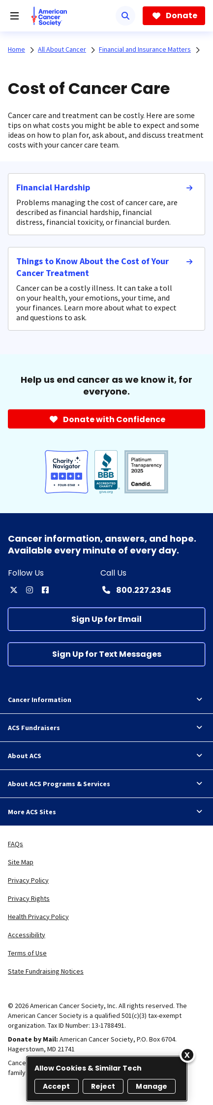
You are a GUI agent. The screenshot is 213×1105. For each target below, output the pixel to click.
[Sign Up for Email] (106, 619)
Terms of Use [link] (27, 953)
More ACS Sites (106, 812)
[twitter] (14, 590)
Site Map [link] (20, 862)
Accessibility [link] (26, 934)
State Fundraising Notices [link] (46, 971)
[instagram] (29, 590)
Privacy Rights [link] (29, 898)
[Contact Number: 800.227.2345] (135, 590)
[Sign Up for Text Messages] (106, 654)
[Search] (125, 16)
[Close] (187, 1055)
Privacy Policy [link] (28, 880)
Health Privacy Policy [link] (38, 916)
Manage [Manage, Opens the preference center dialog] (151, 1086)
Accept (56, 1086)
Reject (103, 1086)
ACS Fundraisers (106, 728)
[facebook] (45, 590)
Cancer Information (106, 700)
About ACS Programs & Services (106, 784)
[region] (106, 1079)
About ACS (106, 756)
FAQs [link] (15, 843)
